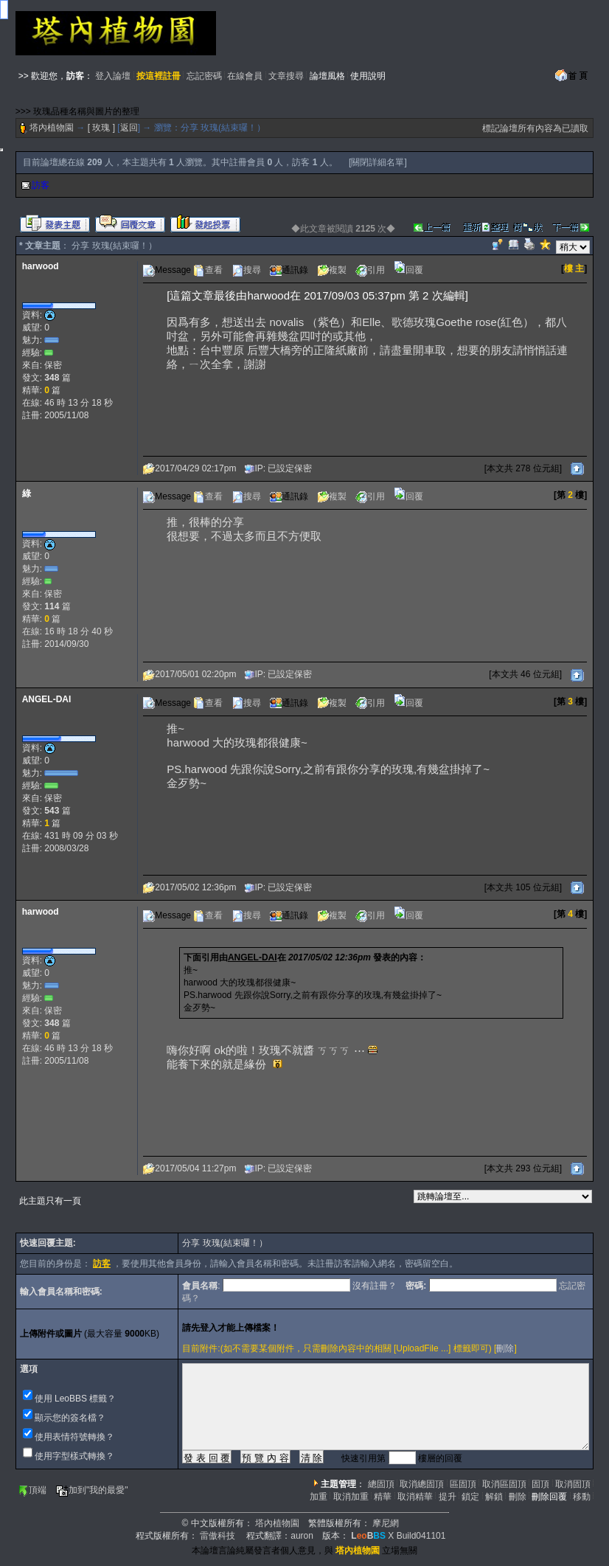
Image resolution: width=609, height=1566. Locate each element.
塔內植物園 (51, 127)
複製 (332, 270)
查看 (208, 270)
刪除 (505, 1348)
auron (301, 1536)
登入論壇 (112, 76)
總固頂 (381, 1484)
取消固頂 (573, 1484)
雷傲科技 (217, 1536)
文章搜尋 (286, 76)
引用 (370, 270)
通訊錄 (289, 270)
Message (167, 270)
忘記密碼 (204, 76)
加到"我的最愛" (91, 1490)
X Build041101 (398, 1536)
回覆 (408, 270)
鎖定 (470, 1496)
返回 (129, 127)
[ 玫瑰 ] (101, 127)
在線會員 (244, 76)
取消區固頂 (504, 1484)
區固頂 (463, 1484)
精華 (383, 1496)
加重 (318, 1496)
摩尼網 (385, 1523)
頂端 (32, 1490)
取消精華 (415, 1496)
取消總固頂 (422, 1484)
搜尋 (246, 270)
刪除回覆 (549, 1496)
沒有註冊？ (374, 1286)
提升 (447, 1496)
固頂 (540, 1484)
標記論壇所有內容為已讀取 (535, 128)
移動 (582, 1496)
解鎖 (494, 1496)
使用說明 (368, 76)
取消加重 (351, 1496)
